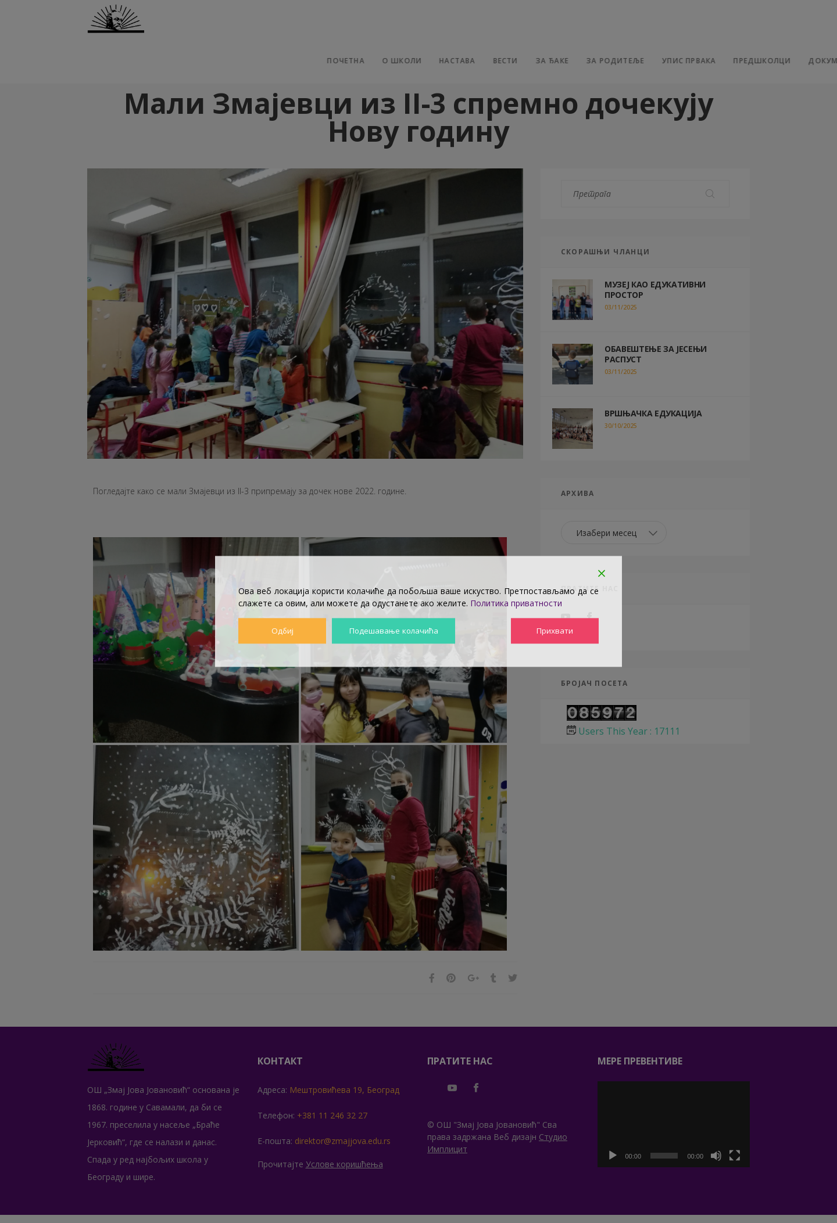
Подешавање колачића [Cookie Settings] (394, 630)
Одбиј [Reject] (282, 630)
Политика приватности (516, 603)
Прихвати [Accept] (555, 630)
